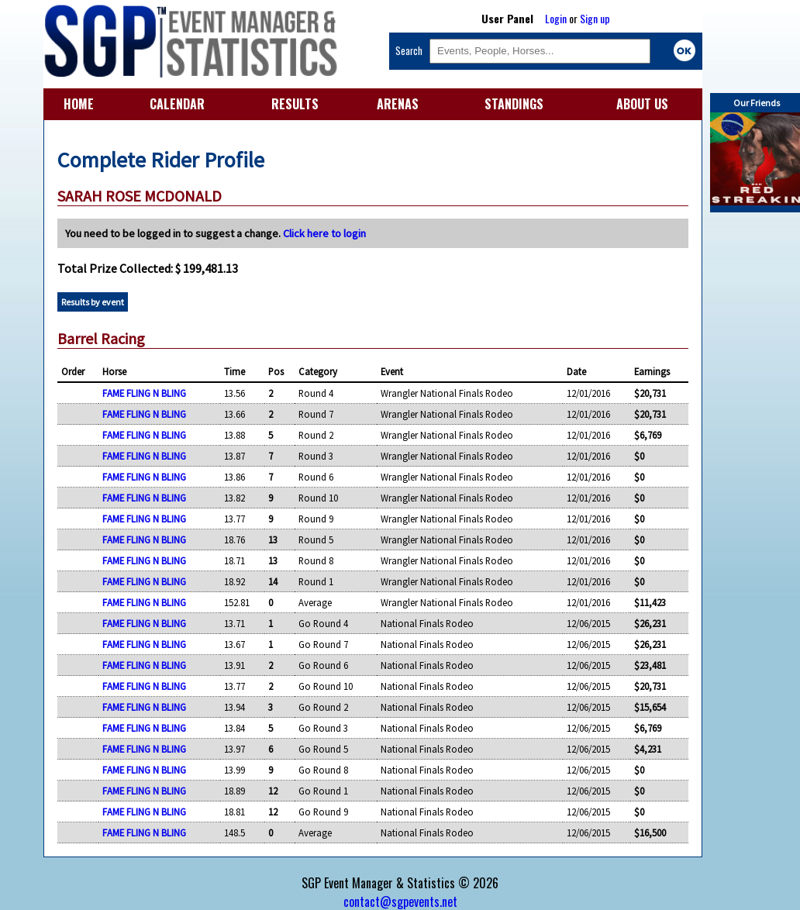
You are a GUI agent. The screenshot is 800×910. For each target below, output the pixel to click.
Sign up (595, 18)
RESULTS (295, 104)
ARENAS (398, 104)
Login (556, 18)
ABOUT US (642, 104)
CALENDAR (177, 104)
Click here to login (324, 233)
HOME (79, 104)
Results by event (92, 302)
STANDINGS (513, 104)
